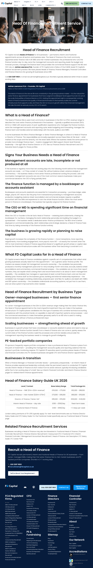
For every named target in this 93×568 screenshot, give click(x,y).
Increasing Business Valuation (35, 549)
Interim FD (50, 509)
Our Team (72, 532)
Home (33, 37)
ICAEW (67, 67)
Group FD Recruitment (54, 529)
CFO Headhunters (31, 519)
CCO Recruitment (10, 509)
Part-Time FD (51, 505)
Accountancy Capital (75, 546)
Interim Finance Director (77, 370)
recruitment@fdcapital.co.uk (38, 77)
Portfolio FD (51, 507)
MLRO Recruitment (10, 511)
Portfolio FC (72, 507)
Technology (51, 543)
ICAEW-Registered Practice (32, 89)
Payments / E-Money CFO (12, 531)
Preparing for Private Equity (34, 540)
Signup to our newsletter (81, 487)
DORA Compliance (10, 542)
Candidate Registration (54, 551)
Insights (71, 525)
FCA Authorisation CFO (11, 535)
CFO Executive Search (32, 521)
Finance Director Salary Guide (56, 513)
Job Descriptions (52, 547)
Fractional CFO (68, 434)
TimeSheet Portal (52, 554)
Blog (49, 538)
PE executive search (53, 350)
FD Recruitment (52, 520)
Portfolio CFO (30, 504)
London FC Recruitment (75, 513)
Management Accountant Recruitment (36, 436)
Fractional (50, 540)
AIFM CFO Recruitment (11, 529)
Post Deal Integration (32, 545)
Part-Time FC (72, 505)
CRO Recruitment (10, 507)
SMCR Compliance (10, 548)
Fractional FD (51, 502)
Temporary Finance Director (55, 526)
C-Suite (50, 545)
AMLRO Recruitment (10, 513)
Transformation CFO (32, 524)
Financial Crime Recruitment (13, 557)
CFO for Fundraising (32, 543)
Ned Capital (72, 548)
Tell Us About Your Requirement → (23, 473)
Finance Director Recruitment (64, 144)
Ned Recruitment (31, 554)
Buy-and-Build (31, 547)
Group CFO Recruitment (33, 526)
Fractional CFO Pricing (33, 508)
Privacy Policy (51, 549)
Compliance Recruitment (12, 516)
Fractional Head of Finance (77, 416)
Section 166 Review (10, 551)
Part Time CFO (30, 502)
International (72, 536)
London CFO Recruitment (33, 515)
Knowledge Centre (74, 527)
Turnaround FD (52, 511)
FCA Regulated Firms (11, 526)
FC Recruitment (73, 511)
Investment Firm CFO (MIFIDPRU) (13, 533)
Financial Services (10, 559)
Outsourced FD (52, 516)
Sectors (71, 534)
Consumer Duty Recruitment (13, 540)
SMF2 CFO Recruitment (11, 505)
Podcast (71, 529)
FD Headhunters (52, 522)
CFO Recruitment (31, 517)
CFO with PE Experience (33, 528)
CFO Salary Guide (25, 416)
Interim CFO (30, 506)
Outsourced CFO (54, 434)
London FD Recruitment (54, 518)
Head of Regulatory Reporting (13, 518)
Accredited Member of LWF (78, 560)
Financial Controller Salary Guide (78, 516)
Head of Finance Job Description (65, 436)
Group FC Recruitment (75, 518)
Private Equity (30, 538)
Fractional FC (73, 502)
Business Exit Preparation (33, 551)
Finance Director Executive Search (57, 524)
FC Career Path (17, 439)
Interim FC (72, 509)
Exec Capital (72, 543)
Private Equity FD (52, 531)
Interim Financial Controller (53, 370)
